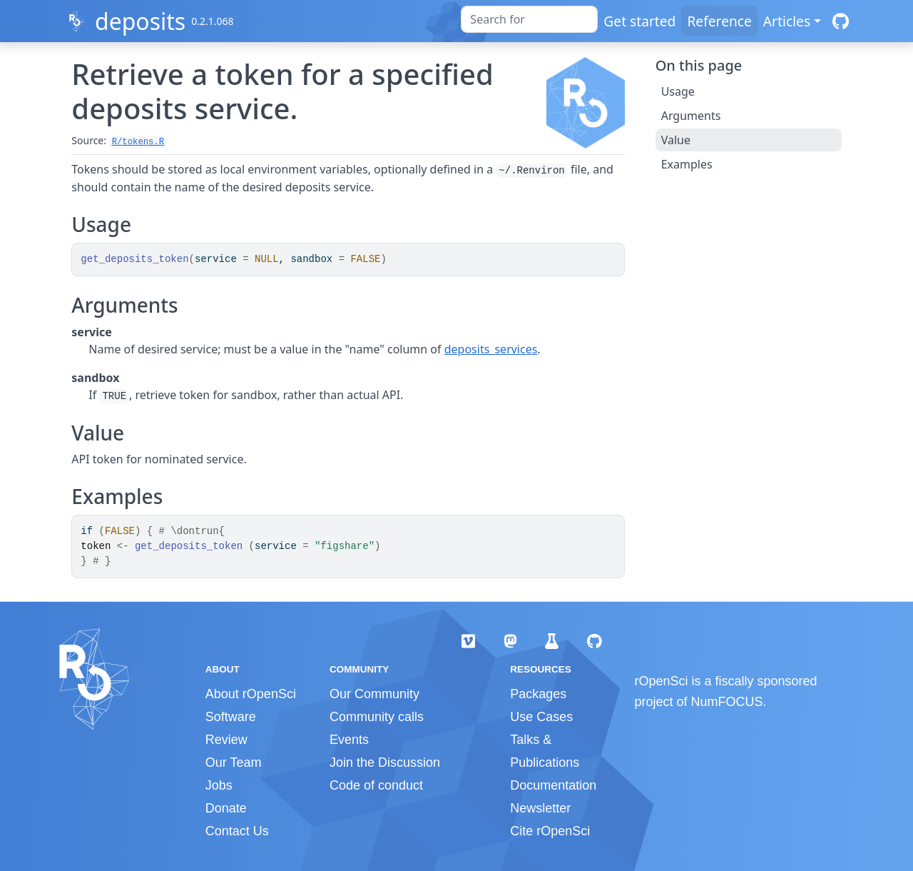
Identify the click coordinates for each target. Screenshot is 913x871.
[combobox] (529, 19)
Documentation (553, 785)
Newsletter (540, 808)
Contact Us (237, 831)
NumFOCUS (727, 702)
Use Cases (541, 717)
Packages (538, 694)
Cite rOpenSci (550, 831)
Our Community (374, 694)
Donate (226, 808)
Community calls (377, 717)
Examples (687, 164)
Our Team (233, 762)
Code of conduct (376, 785)
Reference (719, 21)
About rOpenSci (250, 694)
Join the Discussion (385, 762)
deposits (140, 21)
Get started (639, 21)
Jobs (219, 785)
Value (675, 140)
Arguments (691, 116)
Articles (786, 21)
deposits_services (491, 349)
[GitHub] (841, 21)
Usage (678, 91)
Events (349, 739)
